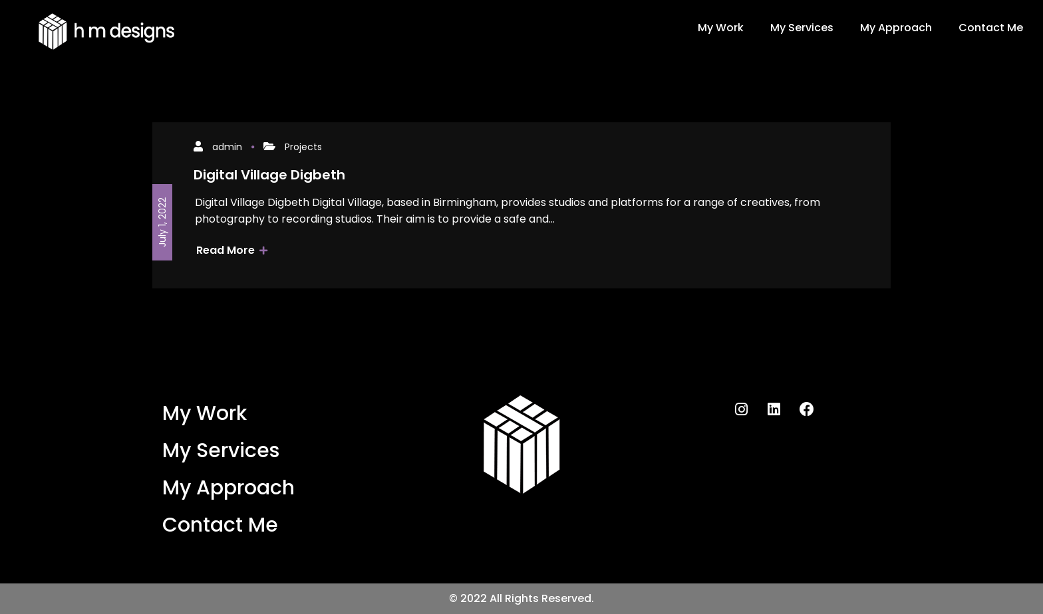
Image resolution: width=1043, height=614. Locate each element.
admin (227, 147)
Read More (231, 250)
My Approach (896, 27)
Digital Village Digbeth (269, 174)
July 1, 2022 (162, 222)
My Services (801, 27)
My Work (721, 27)
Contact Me (991, 27)
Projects (303, 147)
